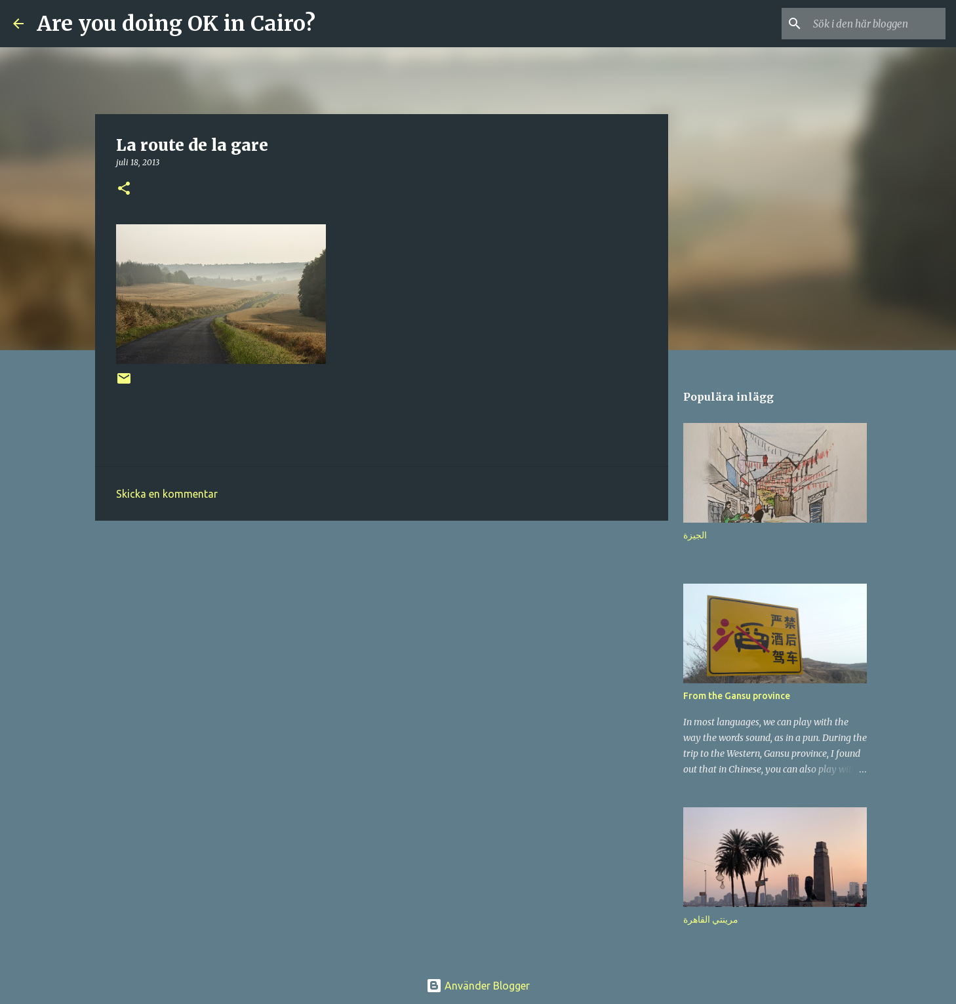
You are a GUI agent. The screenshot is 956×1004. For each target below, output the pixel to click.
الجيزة (695, 535)
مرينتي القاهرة (710, 919)
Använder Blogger (478, 986)
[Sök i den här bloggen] (877, 23)
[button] (124, 189)
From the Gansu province (736, 696)
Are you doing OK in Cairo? (176, 23)
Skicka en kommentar (167, 494)
